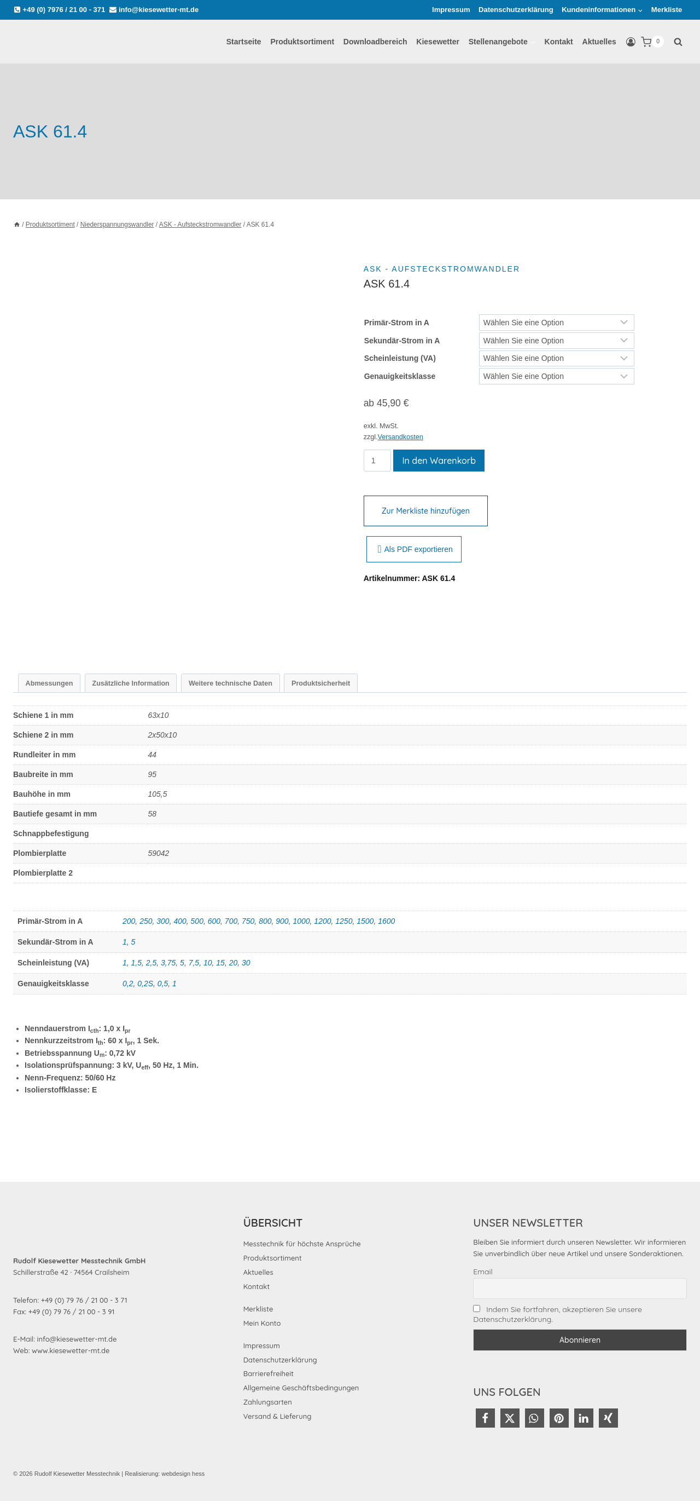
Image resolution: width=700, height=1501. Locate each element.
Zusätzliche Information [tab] (130, 683)
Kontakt (559, 41)
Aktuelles (599, 41)
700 (231, 921)
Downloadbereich (375, 41)
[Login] (630, 42)
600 (214, 921)
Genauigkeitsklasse (400, 376)
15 (220, 962)
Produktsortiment (302, 41)
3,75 (168, 962)
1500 (365, 921)
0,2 (127, 983)
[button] (485, 1418)
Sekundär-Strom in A (402, 340)
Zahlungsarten (267, 1402)
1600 (386, 921)
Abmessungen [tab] (49, 683)
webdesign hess (183, 1473)
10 (207, 962)
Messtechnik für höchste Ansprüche (302, 1243)
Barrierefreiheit (268, 1373)
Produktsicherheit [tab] (320, 683)
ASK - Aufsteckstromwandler (442, 268)
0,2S (145, 983)
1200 (322, 921)
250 (145, 921)
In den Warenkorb (439, 460)
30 (246, 962)
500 (197, 921)
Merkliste (666, 9)
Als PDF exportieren (415, 549)
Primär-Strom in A (396, 322)
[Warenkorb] (652, 42)
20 (233, 962)
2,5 (151, 962)
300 (162, 921)
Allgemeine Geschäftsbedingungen (301, 1387)
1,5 (136, 962)
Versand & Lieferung (277, 1416)
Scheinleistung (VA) (400, 358)
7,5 (194, 962)
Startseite (243, 41)
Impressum (451, 9)
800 (265, 921)
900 (282, 921)
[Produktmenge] (378, 460)
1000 (301, 921)
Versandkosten (400, 437)
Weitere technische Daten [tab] (230, 683)
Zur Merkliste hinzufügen (426, 511)
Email (482, 1271)
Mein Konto (262, 1323)
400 (179, 921)
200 (128, 921)
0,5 (163, 983)
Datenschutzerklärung (516, 9)
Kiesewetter (437, 41)
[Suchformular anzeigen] (678, 41)
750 (248, 921)
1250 (343, 921)
